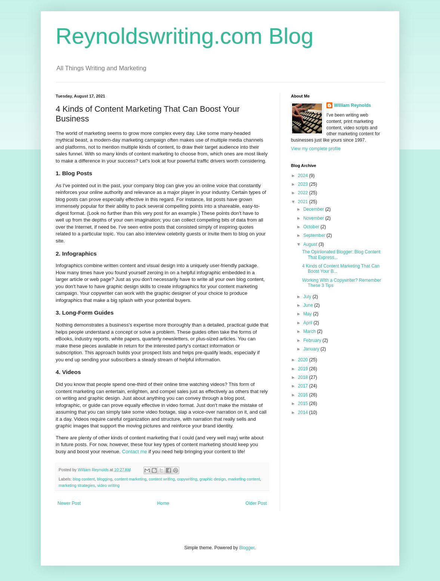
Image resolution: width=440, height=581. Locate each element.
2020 (303, 359)
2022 (303, 192)
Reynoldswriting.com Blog (184, 36)
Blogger (246, 547)
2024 (303, 175)
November (314, 218)
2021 (303, 201)
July (308, 296)
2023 (303, 184)
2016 (303, 395)
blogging (104, 479)
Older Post (256, 503)
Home (163, 503)
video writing (108, 485)
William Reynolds (352, 105)
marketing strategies (77, 485)
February (312, 340)
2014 (303, 412)
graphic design (212, 479)
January (311, 349)
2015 (303, 403)
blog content (84, 479)
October (311, 226)
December (314, 209)
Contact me (134, 451)
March (310, 331)
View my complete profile (316, 148)
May (308, 313)
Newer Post (69, 503)
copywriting (187, 479)
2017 (303, 386)
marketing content (244, 479)
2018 (303, 377)
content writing (162, 479)
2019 (303, 368)
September (314, 235)
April (308, 322)
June (308, 305)
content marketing (131, 479)
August (311, 244)
